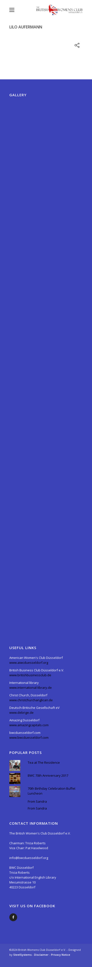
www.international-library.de (30, 687)
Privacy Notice (60, 954)
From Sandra (37, 801)
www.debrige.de (21, 712)
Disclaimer (41, 954)
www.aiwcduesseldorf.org (28, 662)
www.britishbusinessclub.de (30, 675)
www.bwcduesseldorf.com (29, 737)
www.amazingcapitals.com (29, 725)
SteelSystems (22, 954)
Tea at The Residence (44, 762)
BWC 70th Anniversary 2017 (48, 775)
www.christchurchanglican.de (31, 700)
